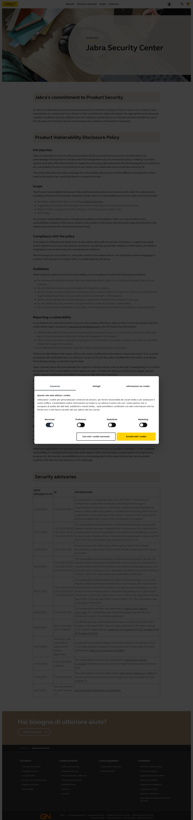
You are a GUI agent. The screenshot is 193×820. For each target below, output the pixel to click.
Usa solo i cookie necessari (96, 436)
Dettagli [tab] (96, 386)
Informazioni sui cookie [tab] (138, 386)
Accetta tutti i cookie (136, 436)
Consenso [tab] (55, 386)
